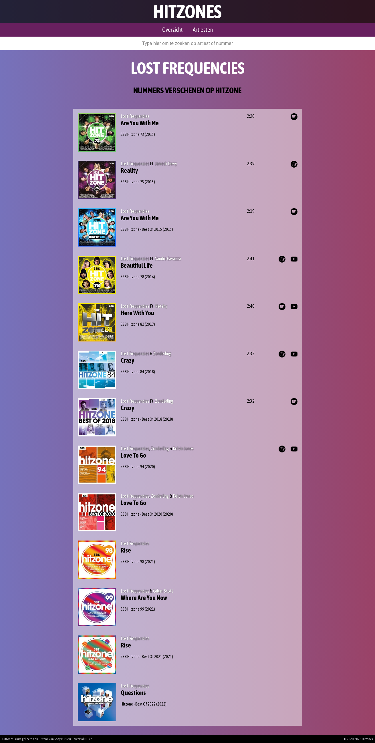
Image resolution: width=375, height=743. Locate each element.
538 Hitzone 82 (132, 324)
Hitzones (187, 11)
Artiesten (203, 29)
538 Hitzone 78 (132, 277)
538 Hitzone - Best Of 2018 (141, 419)
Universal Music (82, 739)
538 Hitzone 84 (132, 371)
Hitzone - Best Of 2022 (138, 704)
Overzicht (172, 29)
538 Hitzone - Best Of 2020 (141, 514)
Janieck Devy (166, 163)
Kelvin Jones (183, 448)
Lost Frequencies (135, 116)
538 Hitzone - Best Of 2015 (141, 229)
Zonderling (162, 353)
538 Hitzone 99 (132, 609)
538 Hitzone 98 (132, 561)
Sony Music (61, 739)
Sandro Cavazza (168, 258)
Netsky (161, 306)
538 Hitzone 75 (132, 182)
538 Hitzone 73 (132, 134)
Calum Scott (163, 590)
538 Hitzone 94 (132, 466)
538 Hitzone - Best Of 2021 (141, 656)
